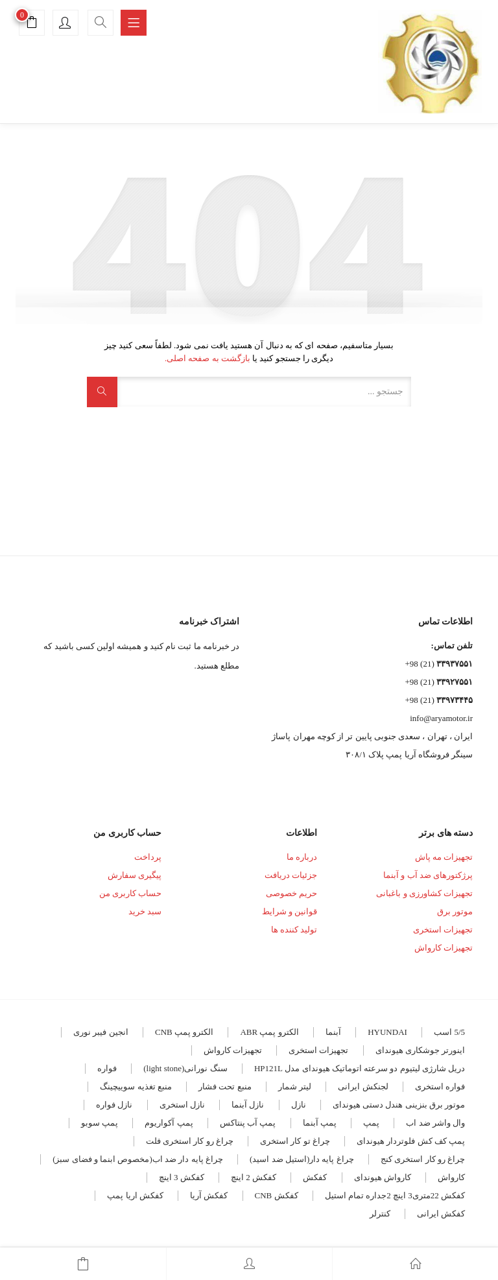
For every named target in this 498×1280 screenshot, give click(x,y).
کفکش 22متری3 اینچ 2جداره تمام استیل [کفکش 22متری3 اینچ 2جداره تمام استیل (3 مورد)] (395, 1195)
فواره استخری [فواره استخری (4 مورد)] (440, 1086)
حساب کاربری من (130, 893)
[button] (32, 24)
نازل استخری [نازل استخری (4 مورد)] (182, 1104)
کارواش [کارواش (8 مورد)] (451, 1177)
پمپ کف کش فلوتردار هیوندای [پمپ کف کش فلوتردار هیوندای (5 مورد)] (411, 1141)
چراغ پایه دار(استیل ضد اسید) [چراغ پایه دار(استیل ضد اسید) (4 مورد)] (302, 1159)
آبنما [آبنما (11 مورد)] (333, 1032)
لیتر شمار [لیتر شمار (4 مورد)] (294, 1086)
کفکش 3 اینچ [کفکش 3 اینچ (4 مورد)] (181, 1177)
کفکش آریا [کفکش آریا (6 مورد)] (209, 1195)
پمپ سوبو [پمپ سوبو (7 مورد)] (99, 1123)
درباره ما (302, 857)
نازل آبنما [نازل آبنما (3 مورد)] (247, 1104)
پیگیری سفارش (134, 875)
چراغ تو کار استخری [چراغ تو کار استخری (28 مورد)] (295, 1141)
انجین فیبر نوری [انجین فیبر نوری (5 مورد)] (100, 1032)
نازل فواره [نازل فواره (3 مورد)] (114, 1104)
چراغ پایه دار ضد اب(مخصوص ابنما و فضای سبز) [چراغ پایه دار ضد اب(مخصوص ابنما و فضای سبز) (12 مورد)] (138, 1159)
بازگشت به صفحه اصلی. (207, 358)
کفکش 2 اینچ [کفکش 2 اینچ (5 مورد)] (253, 1177)
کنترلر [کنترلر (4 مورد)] (380, 1213)
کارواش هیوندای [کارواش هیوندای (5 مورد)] (382, 1177)
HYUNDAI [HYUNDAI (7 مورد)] (387, 1032)
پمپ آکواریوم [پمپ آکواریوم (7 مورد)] (169, 1123)
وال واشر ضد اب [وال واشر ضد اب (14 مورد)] (435, 1123)
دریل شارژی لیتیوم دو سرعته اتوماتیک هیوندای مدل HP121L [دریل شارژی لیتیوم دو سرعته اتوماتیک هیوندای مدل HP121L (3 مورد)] (359, 1068)
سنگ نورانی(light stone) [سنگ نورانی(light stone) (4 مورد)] (185, 1068)
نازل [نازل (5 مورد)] (298, 1104)
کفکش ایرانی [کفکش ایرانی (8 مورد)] (441, 1213)
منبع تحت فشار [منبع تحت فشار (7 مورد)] (225, 1086)
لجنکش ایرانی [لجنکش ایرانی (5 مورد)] (363, 1086)
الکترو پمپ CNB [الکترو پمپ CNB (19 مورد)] (184, 1032)
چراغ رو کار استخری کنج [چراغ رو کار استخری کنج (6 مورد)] (423, 1159)
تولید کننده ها (294, 929)
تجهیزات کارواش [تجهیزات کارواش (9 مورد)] (233, 1050)
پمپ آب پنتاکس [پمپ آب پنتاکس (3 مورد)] (248, 1123)
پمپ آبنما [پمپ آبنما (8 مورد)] (320, 1123)
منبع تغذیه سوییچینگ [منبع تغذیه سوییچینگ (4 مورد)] (136, 1086)
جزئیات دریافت (291, 875)
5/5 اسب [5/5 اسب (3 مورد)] (449, 1032)
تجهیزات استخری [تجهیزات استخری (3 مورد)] (318, 1050)
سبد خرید (144, 911)
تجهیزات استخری (443, 929)
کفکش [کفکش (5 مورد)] (315, 1177)
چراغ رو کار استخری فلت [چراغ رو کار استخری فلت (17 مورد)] (189, 1141)
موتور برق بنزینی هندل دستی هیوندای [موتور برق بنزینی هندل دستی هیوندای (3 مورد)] (399, 1104)
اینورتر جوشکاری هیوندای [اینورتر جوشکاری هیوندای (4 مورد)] (420, 1050)
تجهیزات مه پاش (444, 857)
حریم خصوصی (291, 893)
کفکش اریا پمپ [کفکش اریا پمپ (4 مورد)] (135, 1195)
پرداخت (147, 857)
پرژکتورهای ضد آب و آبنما (428, 875)
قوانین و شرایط (290, 911)
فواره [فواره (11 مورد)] (107, 1068)
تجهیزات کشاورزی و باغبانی (424, 893)
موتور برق (455, 911)
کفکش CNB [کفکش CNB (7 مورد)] (276, 1195)
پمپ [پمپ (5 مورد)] (371, 1123)
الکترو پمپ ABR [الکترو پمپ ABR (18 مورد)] (269, 1032)
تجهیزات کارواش (443, 948)
